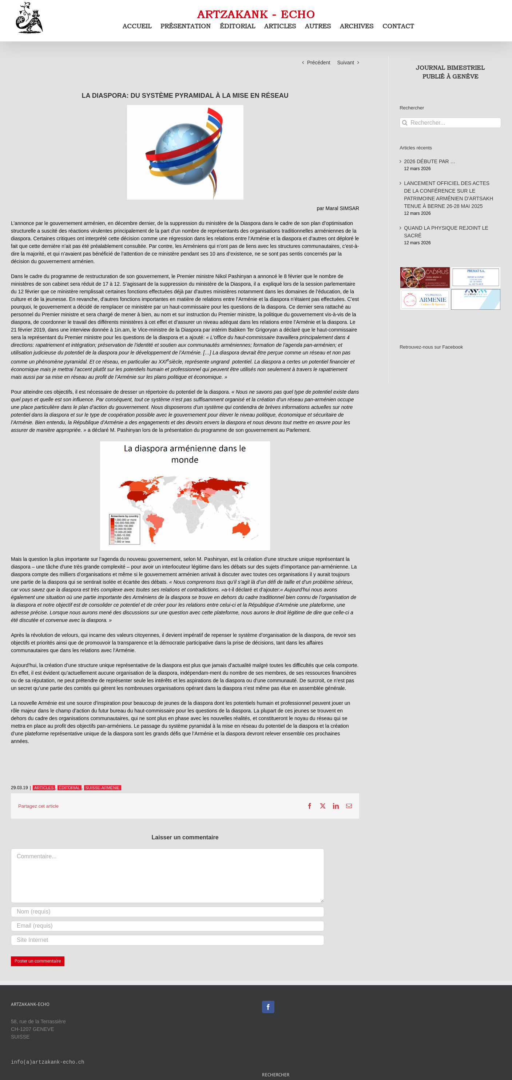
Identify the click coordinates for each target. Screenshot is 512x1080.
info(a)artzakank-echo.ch (47, 1062)
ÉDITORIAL (69, 788)
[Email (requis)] (167, 926)
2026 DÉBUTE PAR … (429, 161)
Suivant (345, 62)
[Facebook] (268, 1007)
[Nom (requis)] (167, 912)
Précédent (318, 62)
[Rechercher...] (450, 122)
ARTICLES (44, 788)
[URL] (167, 940)
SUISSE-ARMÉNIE (103, 788)
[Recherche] (405, 122)
